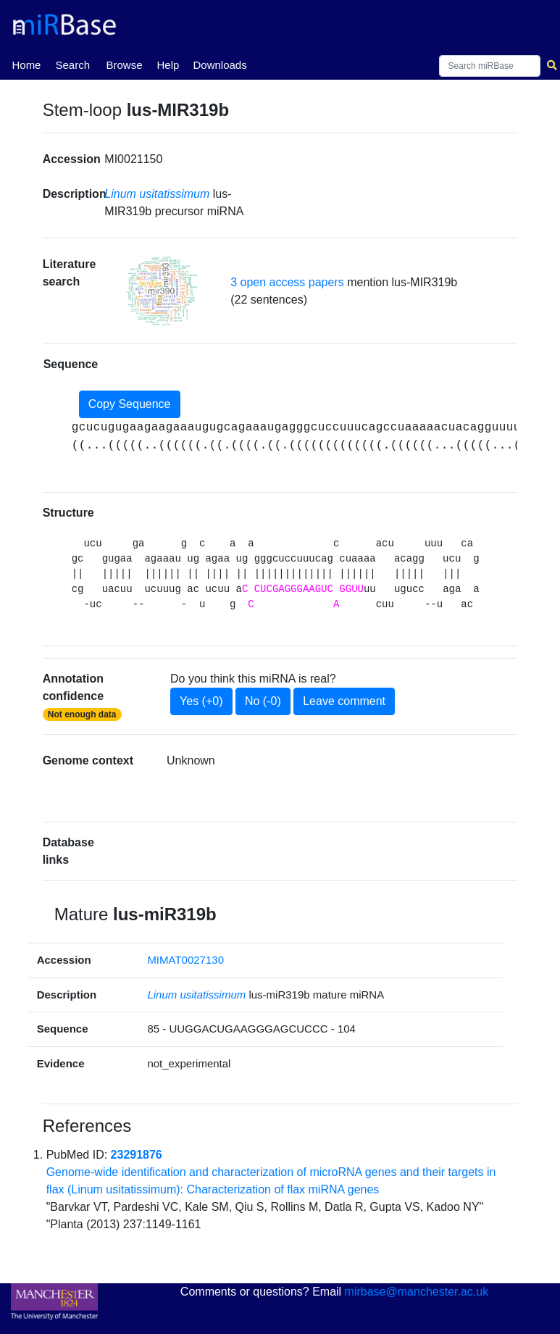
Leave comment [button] (344, 701)
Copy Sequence (129, 404)
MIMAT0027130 (185, 960)
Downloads (219, 65)
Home (26, 64)
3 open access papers (287, 282)
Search (72, 65)
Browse (124, 65)
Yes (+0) (201, 701)
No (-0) (263, 701)
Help (167, 65)
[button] (161, 291)
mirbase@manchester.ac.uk (417, 1291)
